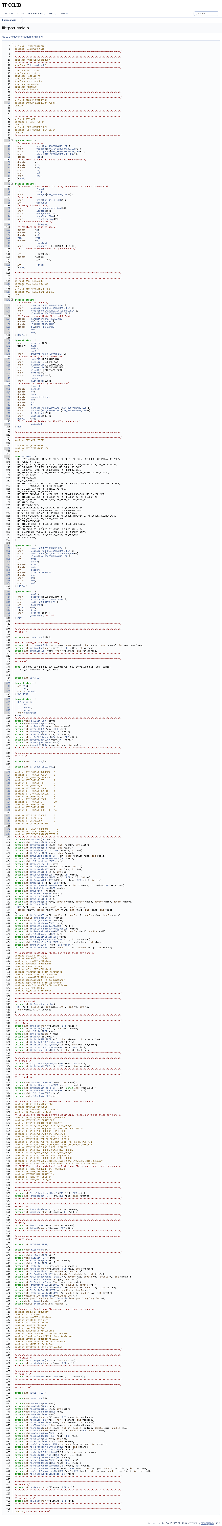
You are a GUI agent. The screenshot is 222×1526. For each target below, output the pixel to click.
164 (7, 332)
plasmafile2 (38, 367)
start (34, 564)
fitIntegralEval (40, 1284)
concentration (40, 397)
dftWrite (35, 1028)
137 (7, 291)
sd (32, 321)
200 (7, 386)
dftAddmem (36, 847)
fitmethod (37, 380)
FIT (20, 618)
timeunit (41, 202)
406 (7, 777)
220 (7, 413)
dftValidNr (36, 947)
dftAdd (34, 850)
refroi (35, 372)
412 (7, 785)
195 (7, 378)
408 (7, 780)
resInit (36, 1406)
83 (7, 199)
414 (7, 788)
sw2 (38, 173)
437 (7, 820)
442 (7, 828)
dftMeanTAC (36, 944)
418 (7, 793)
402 (7, 772)
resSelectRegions (40, 1444)
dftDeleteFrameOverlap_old (46, 928)
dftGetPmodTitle (40, 1050)
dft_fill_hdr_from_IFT (44, 1047)
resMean (34, 1430)
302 (7, 577)
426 (7, 804)
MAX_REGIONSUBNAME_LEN (61, 148)
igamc (37, 1303)
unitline (36, 415)
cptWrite (35, 650)
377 (7, 712)
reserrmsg (37, 1398)
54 (7, 154)
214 (7, 405)
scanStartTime (45, 216)
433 (7, 815)
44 (7, 140)
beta (33, 394)
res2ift (34, 1376)
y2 (37, 165)
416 (7, 790)
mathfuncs (28, 456)
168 (7, 340)
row (25, 685)
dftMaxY (34, 915)
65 (7, 170)
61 (7, 165)
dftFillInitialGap (41, 936)
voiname (41, 148)
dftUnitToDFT (39, 1082)
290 (7, 561)
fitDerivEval (38, 1290)
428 (7, 807)
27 (7, 102)
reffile (36, 361)
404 (7, 774)
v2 (23, 13)
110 (7, 240)
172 (7, 345)
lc (32, 391)
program (36, 343)
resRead (34, 1417)
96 (7, 219)
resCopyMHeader (39, 1435)
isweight (41, 243)
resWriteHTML (38, 1422)
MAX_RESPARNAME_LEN (74, 407)
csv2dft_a (36, 731)
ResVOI (22, 334)
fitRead (34, 1268)
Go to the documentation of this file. (22, 36)
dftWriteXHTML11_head (43, 1044)
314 (7, 596)
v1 (17, 13)
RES (20, 426)
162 (7, 329)
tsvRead (34, 1487)
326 (7, 612)
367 (7, 699)
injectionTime (45, 219)
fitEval (34, 1271)
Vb (32, 399)
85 (7, 202)
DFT (22, 267)
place (39, 154)
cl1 (33, 324)
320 (7, 604)
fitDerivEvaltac (40, 1293)
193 (7, 375)
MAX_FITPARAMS (42, 572)
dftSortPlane (38, 893)
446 (7, 834)
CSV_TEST (35, 677)
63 (7, 167)
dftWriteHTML (38, 1039)
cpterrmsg (37, 637)
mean (67, 944)
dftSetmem (36, 844)
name (39, 146)
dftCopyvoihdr (38, 880)
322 (7, 607)
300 (7, 575)
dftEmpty (36, 842)
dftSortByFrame (39, 923)
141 (7, 299)
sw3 (38, 175)
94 (7, 216)
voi (38, 237)
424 (7, 801)
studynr (41, 194)
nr (24, 704)
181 (7, 359)
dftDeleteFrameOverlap (44, 925)
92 (7, 213)
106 (7, 235)
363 (7, 691)
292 (7, 564)
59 (7, 162)
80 (7, 194)
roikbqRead (36, 1363)
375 (7, 710)
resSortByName (40, 1433)
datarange (37, 375)
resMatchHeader (39, 1460)
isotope (41, 210)
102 (7, 229)
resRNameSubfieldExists (44, 1473)
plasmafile (38, 364)
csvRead (34, 726)
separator (30, 712)
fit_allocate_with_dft (44, 1193)
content (30, 691)
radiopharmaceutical (49, 208)
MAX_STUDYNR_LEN (57, 194)
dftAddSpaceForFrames (43, 939)
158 (7, 324)
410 (7, 783)
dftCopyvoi (36, 866)
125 (7, 264)
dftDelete (36, 871)
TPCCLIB (8, 13)
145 (7, 305)
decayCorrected (45, 213)
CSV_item (23, 693)
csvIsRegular (38, 742)
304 (7, 580)
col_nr (27, 710)
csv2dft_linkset (40, 737)
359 (7, 685)
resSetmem (36, 1408)
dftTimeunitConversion (44, 1090)
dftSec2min (38, 1096)
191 (7, 372)
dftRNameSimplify (42, 942)
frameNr (41, 189)
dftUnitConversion (41, 1085)
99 (7, 224)
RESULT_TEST (37, 1392)
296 (7, 569)
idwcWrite (36, 1209)
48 (7, 146)
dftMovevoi (36, 869)
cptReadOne (36, 648)
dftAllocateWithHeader (44, 885)
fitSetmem (36, 1260)
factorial (48, 1295)
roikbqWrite (37, 1360)
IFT (75, 1047)
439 (7, 823)
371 (7, 704)
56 (7, 156)
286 (7, 556)
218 (7, 410)
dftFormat (36, 1033)
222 (7, 415)
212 (7, 402)
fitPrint (36, 1263)
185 (7, 364)
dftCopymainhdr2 (40, 877)
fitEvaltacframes (40, 1276)
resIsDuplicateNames (42, 1457)
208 (7, 397)
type (33, 558)
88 (7, 208)
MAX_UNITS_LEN (52, 199)
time (33, 345)
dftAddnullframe (40, 888)
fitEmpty (36, 1255)
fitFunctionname (40, 1279)
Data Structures (36, 13)
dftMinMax (36, 901)
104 (7, 232)
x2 (37, 235)
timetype (41, 224)
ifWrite (34, 1225)
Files (52, 13)
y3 (37, 167)
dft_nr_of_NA (38, 896)
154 (7, 318)
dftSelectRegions (40, 855)
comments (41, 246)
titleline (37, 413)
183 (7, 361)
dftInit (36, 839)
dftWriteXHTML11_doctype (45, 1042)
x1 (37, 232)
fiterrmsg (37, 1249)
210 (7, 399)
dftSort (34, 890)
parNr (34, 351)
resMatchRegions (40, 1462)
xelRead (34, 1500)
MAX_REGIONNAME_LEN (55, 146)
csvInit (36, 720)
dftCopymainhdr (39, 874)
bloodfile (37, 370)
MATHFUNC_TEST (38, 1244)
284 (7, 553)
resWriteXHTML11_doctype (45, 1449)
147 (7, 307)
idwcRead (35, 1212)
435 (7, 817)
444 (7, 831)
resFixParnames (40, 1411)
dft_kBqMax (40, 920)
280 (7, 548)
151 (7, 313)
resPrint (36, 1414)
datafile (36, 359)
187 (7, 367)
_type (39, 264)
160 (7, 326)
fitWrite (35, 1266)
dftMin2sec (38, 1093)
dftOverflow (37, 864)
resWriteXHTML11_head (43, 1452)
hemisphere (43, 151)
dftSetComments (40, 934)
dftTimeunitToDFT (40, 1087)
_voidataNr (36, 424)
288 (7, 558)
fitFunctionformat (41, 1282)
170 (7, 343)
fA (32, 402)
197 (7, 380)
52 (7, 151)
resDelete (36, 1438)
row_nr (27, 707)
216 (7, 407)
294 (7, 567)
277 (7, 545)
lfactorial (62, 1298)
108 (7, 237)
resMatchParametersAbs (44, 1471)
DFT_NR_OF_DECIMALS (42, 766)
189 (7, 370)
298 (7, 572)
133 (7, 283)
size (39, 156)
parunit (36, 410)
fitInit (36, 1257)
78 (7, 192)
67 (7, 173)
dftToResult (37, 1066)
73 (7, 183)
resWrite (35, 1419)
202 (7, 388)
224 (7, 418)
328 (7, 615)
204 (7, 391)
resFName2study (39, 1425)
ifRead (34, 1228)
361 (7, 688)
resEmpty (36, 1403)
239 (7, 448)
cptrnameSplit (38, 645)
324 (7, 610)
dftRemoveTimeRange (42, 931)
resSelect (36, 1441)
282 (7, 550)
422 (7, 799)
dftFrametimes (40, 861)
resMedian (36, 1427)
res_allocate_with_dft (44, 1063)
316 (7, 599)
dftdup (34, 882)
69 (7, 175)
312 (7, 594)
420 (7, 796)
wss (33, 575)
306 (7, 583)
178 (7, 353)
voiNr (39, 192)
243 (7, 456)
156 (7, 321)
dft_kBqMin (40, 917)
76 (7, 189)
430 (7, 810)
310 (7, 591)
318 (7, 602)
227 (7, 424)
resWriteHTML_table (42, 1454)
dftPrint (36, 1031)
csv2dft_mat (37, 739)
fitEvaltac (36, 1274)
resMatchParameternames (44, 1465)
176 (7, 351)
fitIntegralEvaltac (42, 1287)
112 (7, 243)
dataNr (35, 569)
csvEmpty (36, 723)
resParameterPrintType (44, 1446)
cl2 (33, 326)
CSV (20, 715)
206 (7, 394)
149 (7, 310)
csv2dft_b (36, 734)
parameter (37, 318)
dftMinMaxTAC (38, 904)
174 (7, 348)
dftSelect (36, 853)
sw (37, 170)
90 (7, 210)
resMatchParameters (42, 1468)
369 (7, 702)
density (36, 388)
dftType (34, 1036)
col (25, 688)
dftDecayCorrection (42, 1004)
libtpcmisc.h (36, 65)
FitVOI (22, 585)
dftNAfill (36, 898)
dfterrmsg (37, 761)
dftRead (34, 1025)
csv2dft (34, 729)
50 (7, 148)
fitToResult (37, 1195)
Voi (22, 178)
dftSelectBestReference (44, 858)
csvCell (37, 745)
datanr (35, 378)
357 (7, 683)
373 (7, 707)
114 (7, 246)
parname (36, 407)
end (33, 567)
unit (39, 199)
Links (64, 13)
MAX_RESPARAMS (53, 318)
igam (36, 1301)
